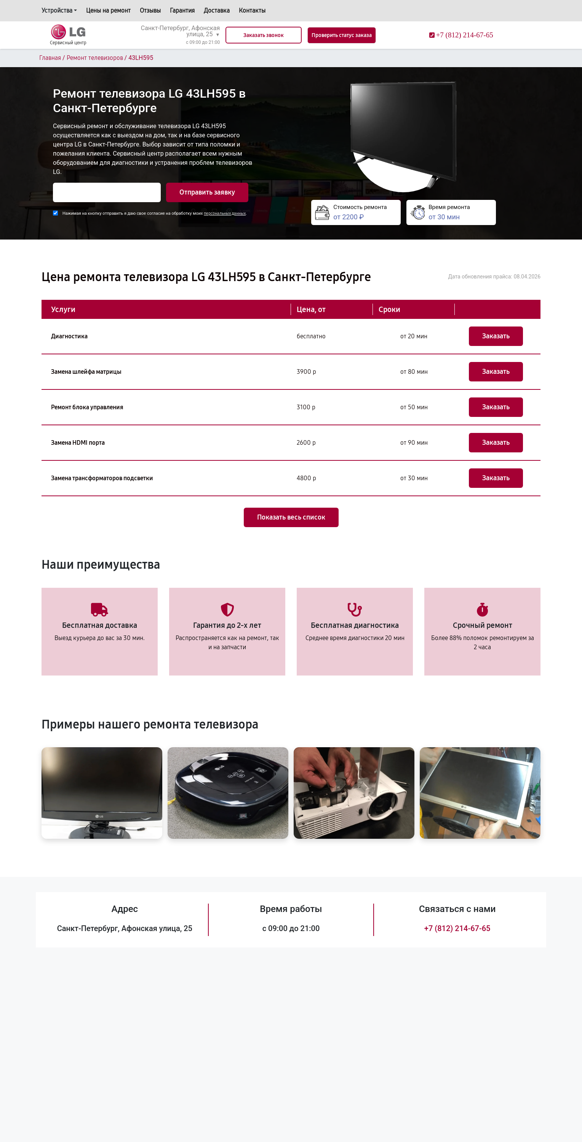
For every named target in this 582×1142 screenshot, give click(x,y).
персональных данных (225, 213)
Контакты (252, 10)
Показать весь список (291, 517)
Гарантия (182, 10)
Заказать (496, 336)
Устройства (57, 10)
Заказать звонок (263, 35)
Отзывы (150, 10)
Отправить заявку (207, 192)
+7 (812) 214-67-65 (457, 928)
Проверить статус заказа (342, 35)
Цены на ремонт (108, 10)
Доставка (217, 10)
